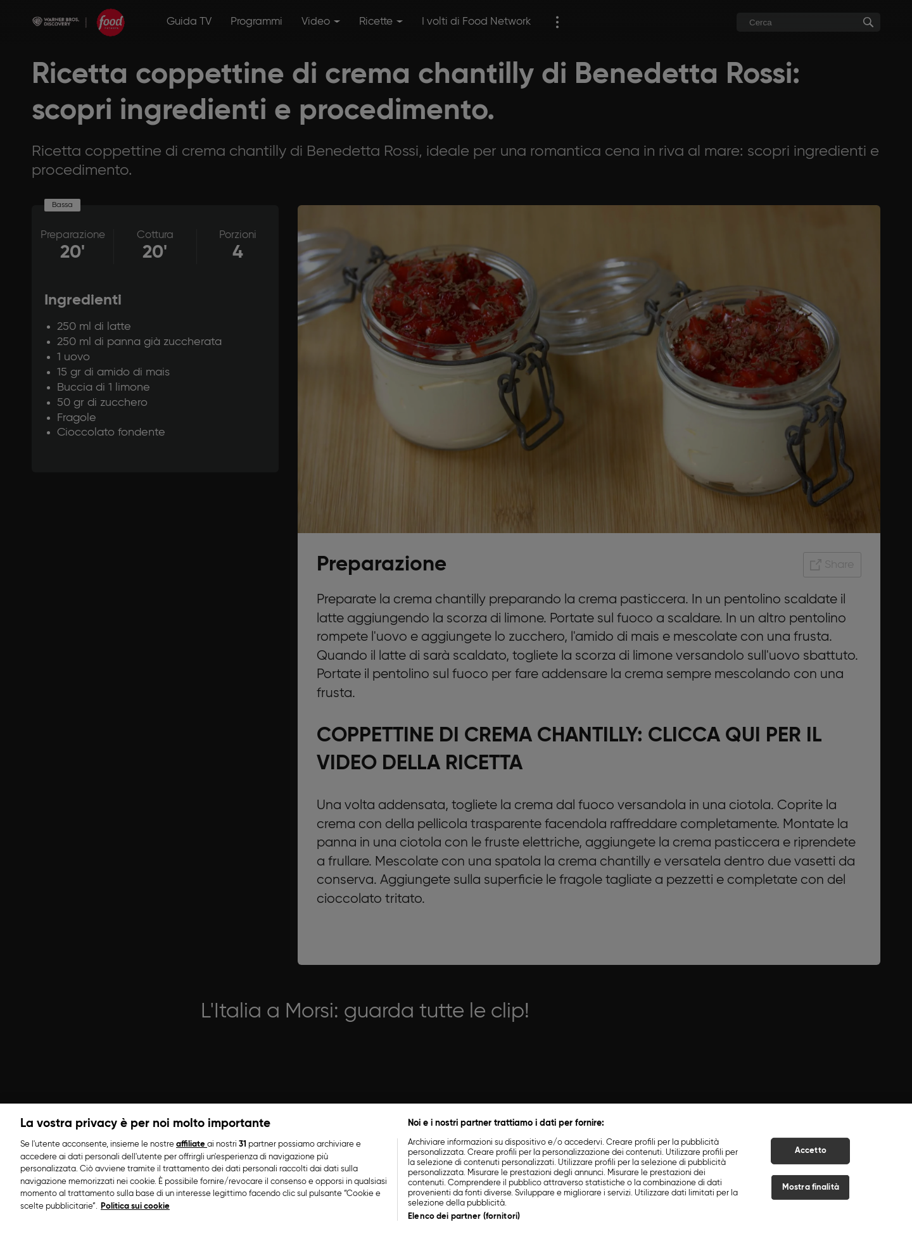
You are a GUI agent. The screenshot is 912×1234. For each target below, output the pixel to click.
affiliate (191, 1151)
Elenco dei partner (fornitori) (464, 1223)
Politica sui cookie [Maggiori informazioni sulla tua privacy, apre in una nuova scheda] (135, 1213)
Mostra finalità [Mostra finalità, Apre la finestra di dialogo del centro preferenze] (810, 1194)
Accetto (810, 1158)
